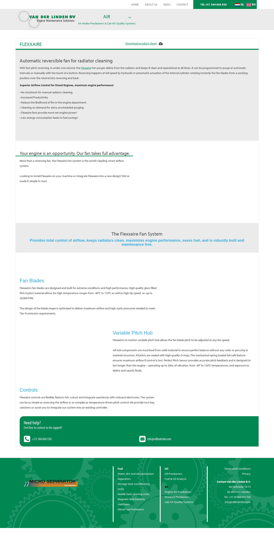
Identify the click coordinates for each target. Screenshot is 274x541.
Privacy (246, 474)
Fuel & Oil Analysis (175, 479)
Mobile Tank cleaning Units (133, 494)
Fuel (120, 468)
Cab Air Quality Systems (179, 502)
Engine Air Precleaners (178, 492)
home (135, 4)
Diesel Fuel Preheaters (131, 509)
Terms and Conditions (237, 468)
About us (151, 4)
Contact (182, 4)
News (167, 4)
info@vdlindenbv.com (238, 502)
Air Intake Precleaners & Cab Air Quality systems (106, 23)
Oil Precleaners (173, 474)
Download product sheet (141, 43)
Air (106, 16)
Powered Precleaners (177, 497)
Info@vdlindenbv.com (159, 439)
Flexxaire (86, 68)
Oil (166, 468)
